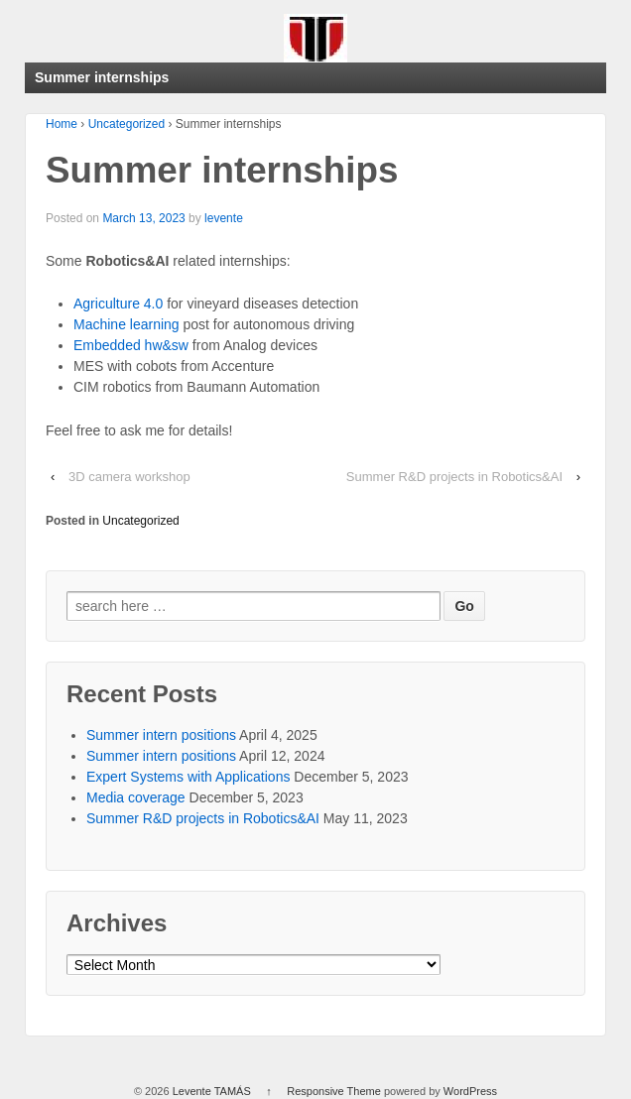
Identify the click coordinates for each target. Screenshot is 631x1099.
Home (61, 124)
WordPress (470, 1091)
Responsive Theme (334, 1091)
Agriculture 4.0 (118, 303)
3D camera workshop (129, 476)
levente (223, 218)
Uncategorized (126, 124)
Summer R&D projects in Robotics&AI (454, 476)
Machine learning (128, 324)
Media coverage (136, 797)
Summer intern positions (161, 735)
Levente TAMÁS (212, 1091)
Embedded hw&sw (131, 345)
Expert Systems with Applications (188, 777)
